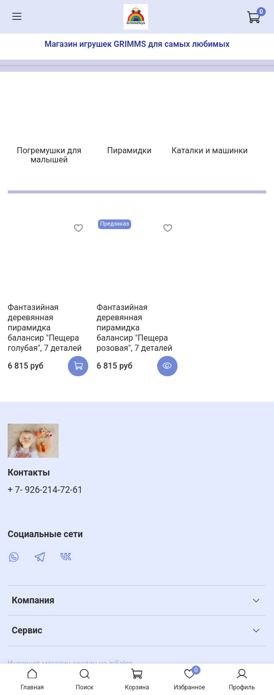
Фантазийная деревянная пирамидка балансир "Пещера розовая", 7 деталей (134, 327)
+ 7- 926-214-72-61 (45, 490)
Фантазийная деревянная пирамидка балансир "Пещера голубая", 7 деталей (45, 327)
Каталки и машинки (209, 150)
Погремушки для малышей (49, 155)
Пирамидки (129, 150)
